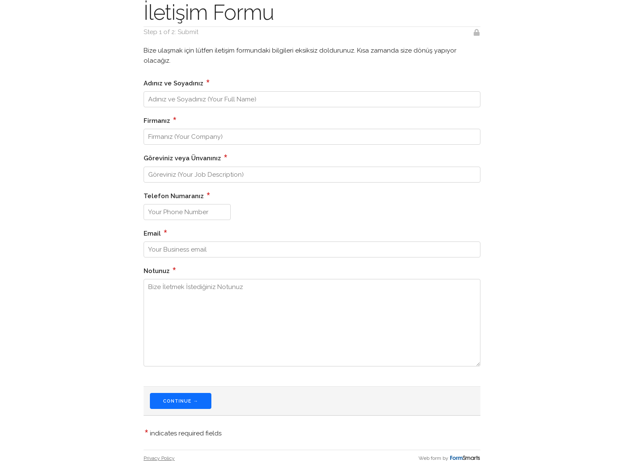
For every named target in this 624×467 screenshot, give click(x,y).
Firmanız (160, 120)
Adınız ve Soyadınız (177, 82)
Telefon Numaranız (177, 195)
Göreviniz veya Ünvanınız (185, 157)
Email (155, 232)
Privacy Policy (159, 458)
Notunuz (160, 270)
